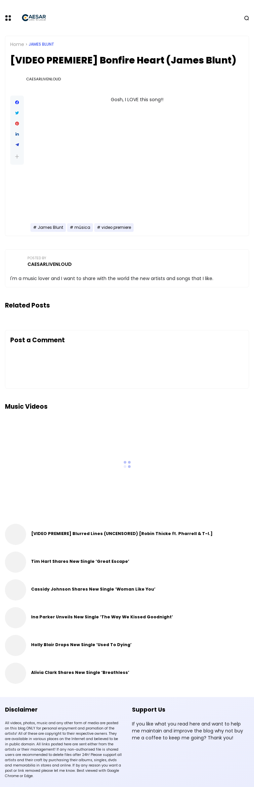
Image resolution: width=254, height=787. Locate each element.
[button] (17, 156)
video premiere (116, 227)
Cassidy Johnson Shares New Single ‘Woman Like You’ (93, 589)
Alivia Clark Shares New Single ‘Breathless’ (80, 672)
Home (17, 44)
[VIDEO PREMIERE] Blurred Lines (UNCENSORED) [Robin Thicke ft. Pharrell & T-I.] (122, 533)
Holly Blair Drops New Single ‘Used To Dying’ (81, 644)
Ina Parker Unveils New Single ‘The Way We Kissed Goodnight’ (102, 617)
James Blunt (41, 44)
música (82, 227)
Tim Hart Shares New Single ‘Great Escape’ (80, 561)
